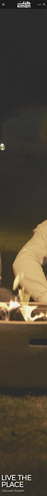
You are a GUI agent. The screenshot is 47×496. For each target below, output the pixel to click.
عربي (39, 4)
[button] (3, 4)
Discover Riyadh (12, 490)
